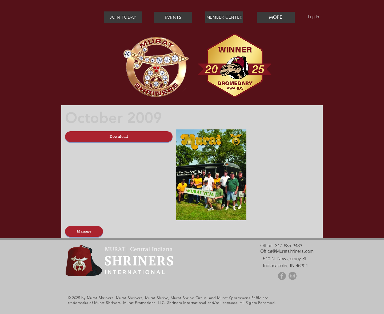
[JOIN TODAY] (123, 17)
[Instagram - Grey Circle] (293, 276)
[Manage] (84, 231)
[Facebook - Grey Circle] (282, 276)
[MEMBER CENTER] (224, 17)
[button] (275, 17)
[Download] (119, 136)
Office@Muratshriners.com (287, 251)
